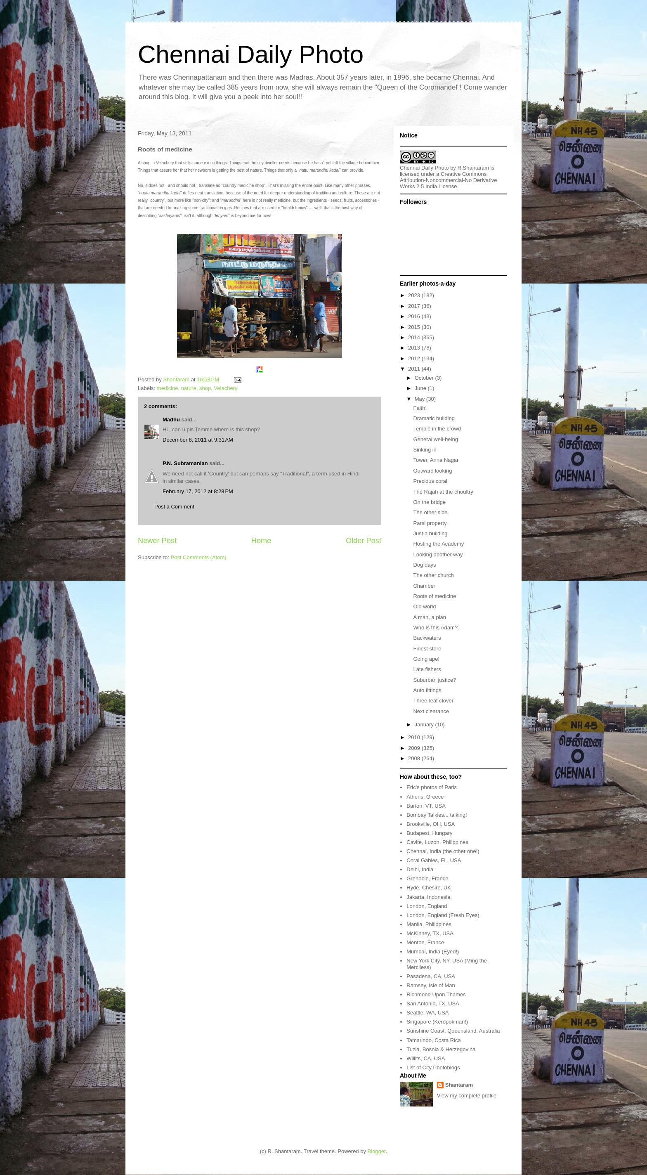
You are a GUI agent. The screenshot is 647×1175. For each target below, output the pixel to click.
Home (261, 541)
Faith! (420, 408)
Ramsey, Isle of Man (430, 985)
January (425, 724)
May (420, 399)
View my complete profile (466, 1095)
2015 (415, 327)
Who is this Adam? (435, 627)
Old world (424, 606)
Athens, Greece (425, 797)
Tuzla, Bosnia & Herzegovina (440, 1049)
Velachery (225, 388)
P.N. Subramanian (185, 463)
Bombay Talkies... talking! (436, 815)
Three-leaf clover (433, 700)
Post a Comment (174, 507)
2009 (415, 748)
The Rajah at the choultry (443, 492)
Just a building (430, 533)
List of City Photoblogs (433, 1067)
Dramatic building (433, 418)
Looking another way (438, 554)
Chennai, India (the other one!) (442, 851)
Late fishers (427, 669)
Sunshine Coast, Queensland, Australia (453, 1031)
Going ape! (426, 659)
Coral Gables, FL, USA (433, 860)
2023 (415, 295)
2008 (415, 758)
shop (205, 388)
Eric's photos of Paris (431, 787)
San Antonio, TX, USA (432, 1003)
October (425, 378)
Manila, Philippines (428, 924)
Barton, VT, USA (426, 806)
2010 (415, 737)
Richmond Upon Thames (436, 994)
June (421, 388)
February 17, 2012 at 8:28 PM (198, 491)
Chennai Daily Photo (251, 54)
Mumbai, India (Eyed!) (432, 951)
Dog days (424, 565)
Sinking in (424, 450)
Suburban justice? (434, 680)
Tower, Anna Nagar (435, 460)
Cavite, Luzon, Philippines (437, 842)
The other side (430, 512)
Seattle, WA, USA (427, 1013)
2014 (415, 337)
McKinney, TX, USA (429, 933)
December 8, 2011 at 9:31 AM (198, 440)
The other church (433, 575)
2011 (415, 369)
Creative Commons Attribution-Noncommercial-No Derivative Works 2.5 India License (448, 180)
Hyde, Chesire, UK (428, 887)
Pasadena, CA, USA (430, 976)
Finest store (427, 648)
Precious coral (430, 481)
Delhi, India (419, 869)
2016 (415, 316)
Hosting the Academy (438, 544)
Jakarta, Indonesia (428, 897)
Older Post (363, 541)
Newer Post (157, 541)
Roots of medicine (434, 596)
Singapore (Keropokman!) (437, 1022)
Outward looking (432, 471)
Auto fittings (427, 690)
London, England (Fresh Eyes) (442, 915)
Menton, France (425, 942)
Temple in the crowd (437, 429)
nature (188, 388)
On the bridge (429, 502)
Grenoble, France (427, 878)
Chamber (424, 586)
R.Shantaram (473, 168)
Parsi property (429, 523)
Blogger (377, 1151)
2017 (415, 306)
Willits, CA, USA (425, 1058)
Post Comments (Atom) (199, 557)
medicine (167, 388)
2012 (415, 358)
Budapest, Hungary (429, 833)
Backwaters (427, 638)
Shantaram (459, 1085)
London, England (426, 906)
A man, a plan (429, 617)
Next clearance (431, 711)
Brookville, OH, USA (430, 824)
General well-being (435, 439)
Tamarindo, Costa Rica (433, 1040)
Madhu (171, 419)
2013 (415, 348)
